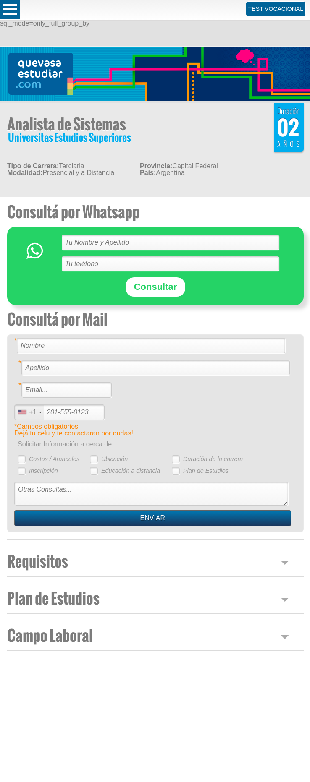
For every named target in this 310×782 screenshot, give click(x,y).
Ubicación (114, 459)
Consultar (155, 287)
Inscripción (43, 470)
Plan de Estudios (206, 470)
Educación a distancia (130, 470)
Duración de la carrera (213, 459)
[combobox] (29, 412)
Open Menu (10, 9)
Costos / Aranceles (54, 459)
